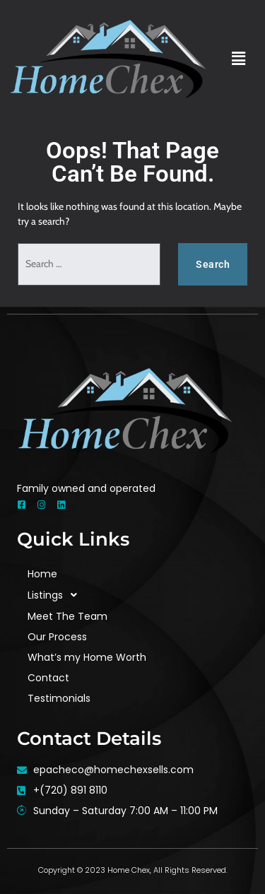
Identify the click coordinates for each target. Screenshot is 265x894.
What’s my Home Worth (87, 657)
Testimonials (59, 698)
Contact (48, 678)
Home (42, 574)
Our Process (57, 637)
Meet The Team (67, 616)
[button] (239, 58)
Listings (56, 595)
